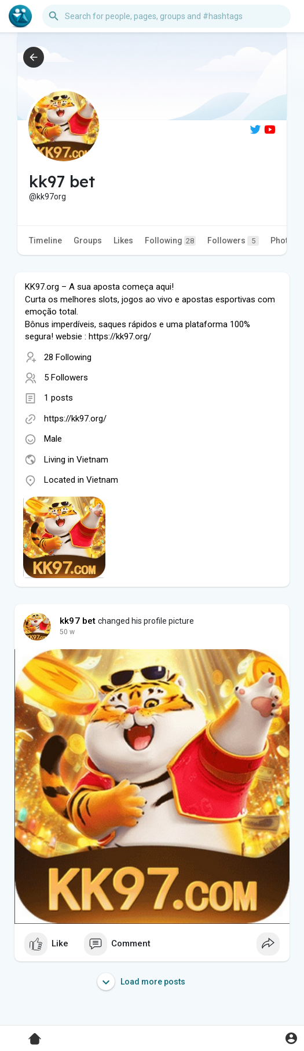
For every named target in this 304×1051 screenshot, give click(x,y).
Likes (123, 240)
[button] (166, 16)
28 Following (67, 357)
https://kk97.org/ (75, 418)
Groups (88, 240)
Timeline (45, 240)
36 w (67, 632)
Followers (233, 241)
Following (170, 241)
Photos (284, 240)
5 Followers (66, 377)
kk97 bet (78, 621)
